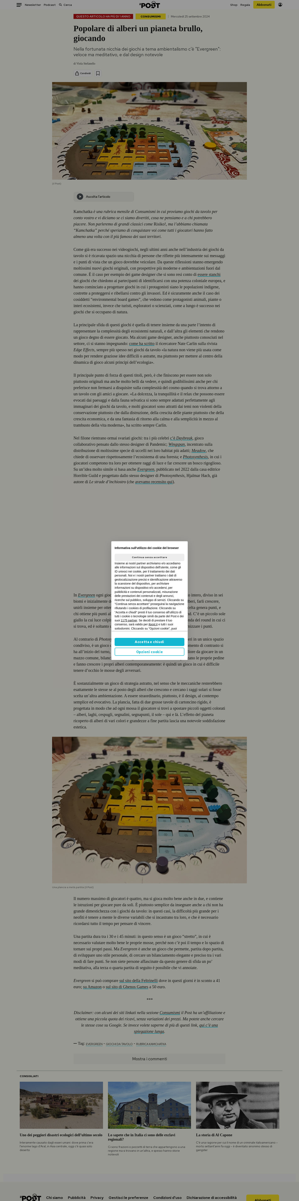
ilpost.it (153, 624)
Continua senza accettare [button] (149, 557)
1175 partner (129, 620)
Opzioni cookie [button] (149, 652)
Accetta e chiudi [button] (149, 642)
